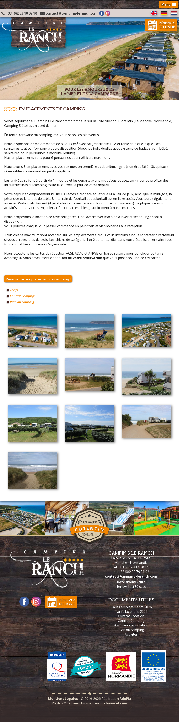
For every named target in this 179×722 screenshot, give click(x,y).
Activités (131, 634)
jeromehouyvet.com (110, 703)
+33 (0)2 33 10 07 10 (19, 13)
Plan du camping (22, 302)
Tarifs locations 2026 (131, 611)
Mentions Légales (63, 698)
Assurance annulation (131, 625)
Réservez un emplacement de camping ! (38, 279)
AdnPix (125, 698)
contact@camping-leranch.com (71, 13)
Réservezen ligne (167, 25)
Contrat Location (131, 616)
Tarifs (14, 290)
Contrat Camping (22, 296)
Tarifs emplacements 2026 (131, 607)
